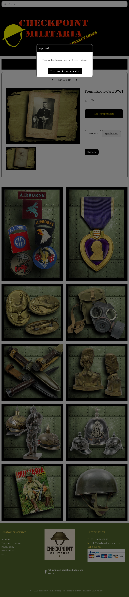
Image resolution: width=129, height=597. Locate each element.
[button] (65, 71)
